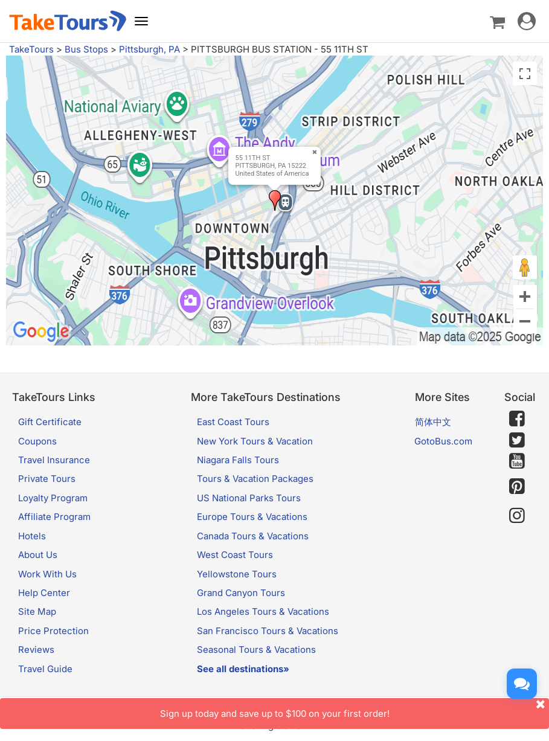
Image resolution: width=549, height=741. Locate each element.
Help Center (44, 592)
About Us (37, 554)
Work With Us (47, 574)
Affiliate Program (54, 516)
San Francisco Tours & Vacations (267, 631)
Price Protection (53, 631)
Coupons (37, 441)
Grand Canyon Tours (241, 592)
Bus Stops (86, 49)
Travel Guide (45, 669)
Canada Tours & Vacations (253, 536)
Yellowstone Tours (237, 574)
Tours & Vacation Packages (255, 478)
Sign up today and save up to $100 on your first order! (355, 708)
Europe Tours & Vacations (252, 516)
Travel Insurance (54, 460)
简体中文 (433, 422)
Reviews (36, 649)
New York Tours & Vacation (255, 441)
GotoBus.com (443, 441)
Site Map (37, 611)
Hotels (32, 536)
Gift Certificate (50, 422)
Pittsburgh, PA (149, 49)
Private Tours (46, 478)
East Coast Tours (233, 422)
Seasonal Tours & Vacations (256, 649)
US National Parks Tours (249, 498)
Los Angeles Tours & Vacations (263, 611)
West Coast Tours (235, 554)
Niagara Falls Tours (238, 460)
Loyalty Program (53, 498)
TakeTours (31, 49)
